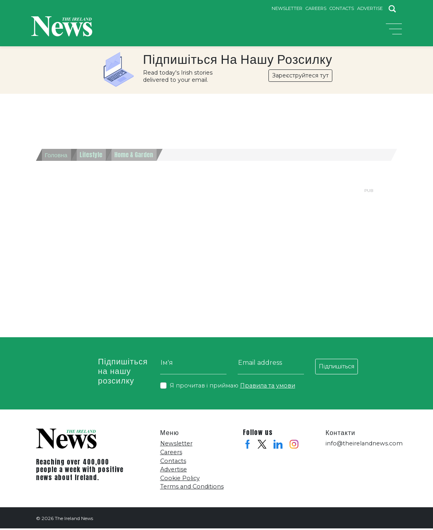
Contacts (342, 8)
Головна (57, 156)
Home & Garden (138, 156)
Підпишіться (336, 368)
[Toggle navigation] (394, 31)
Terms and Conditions (192, 488)
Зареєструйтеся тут (300, 77)
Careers (316, 8)
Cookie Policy (180, 479)
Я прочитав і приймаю (232, 387)
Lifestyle (93, 156)
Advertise (370, 8)
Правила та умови (267, 387)
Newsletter (287, 8)
